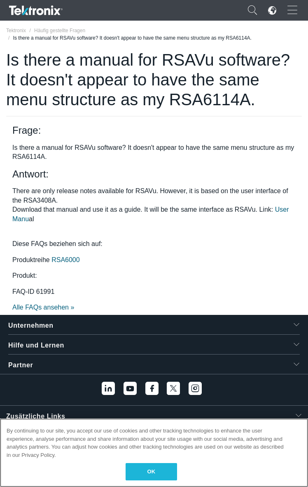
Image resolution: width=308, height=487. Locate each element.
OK (151, 471)
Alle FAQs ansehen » (43, 307)
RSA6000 (65, 259)
